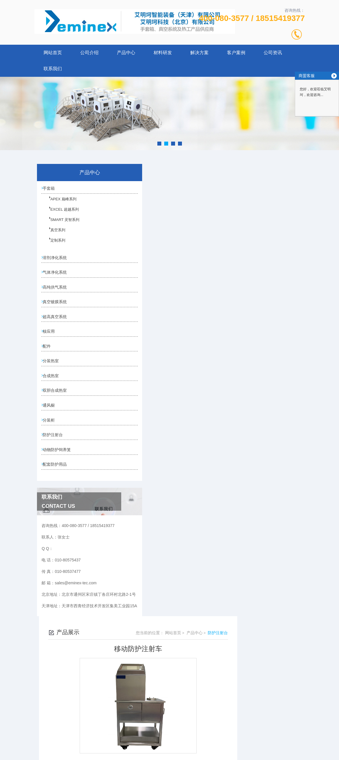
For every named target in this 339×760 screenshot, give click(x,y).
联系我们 (53, 68)
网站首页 (53, 52)
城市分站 (15, 753)
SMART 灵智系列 (60, 225)
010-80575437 (129, 710)
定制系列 (54, 245)
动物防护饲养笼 (59, 472)
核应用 (51, 341)
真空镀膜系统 (57, 309)
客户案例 (236, 52)
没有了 (142, 412)
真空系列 (54, 235)
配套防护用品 (57, 488)
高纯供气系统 (57, 292)
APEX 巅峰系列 (59, 204)
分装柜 (51, 439)
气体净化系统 (57, 276)
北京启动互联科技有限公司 (177, 737)
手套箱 (51, 189)
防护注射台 (55, 456)
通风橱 (51, 423)
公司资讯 (273, 52)
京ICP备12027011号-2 (212, 719)
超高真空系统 (57, 325)
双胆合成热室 (57, 407)
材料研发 (163, 52)
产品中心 (126, 52)
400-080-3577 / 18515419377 (252, 18)
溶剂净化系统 (57, 260)
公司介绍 (89, 52)
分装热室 (53, 374)
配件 (49, 358)
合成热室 (53, 390)
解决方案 (199, 52)
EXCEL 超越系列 (60, 214)
